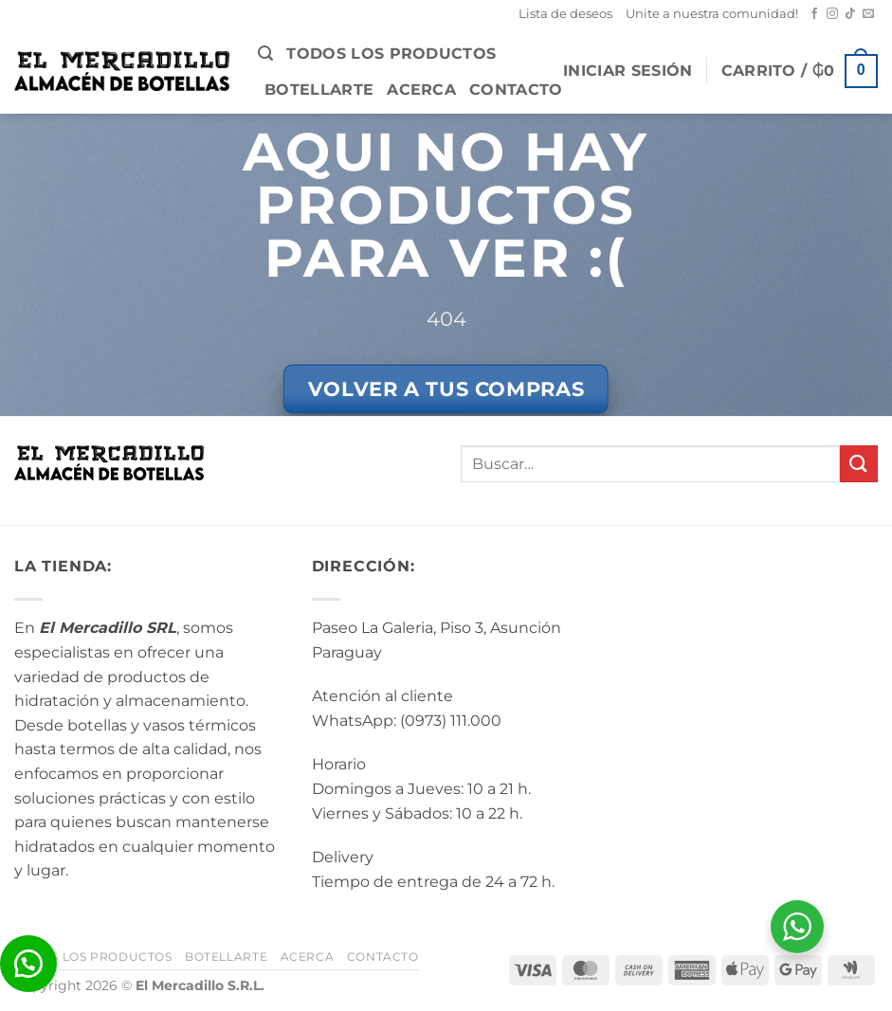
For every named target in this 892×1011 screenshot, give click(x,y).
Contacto (516, 90)
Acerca (421, 90)
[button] (265, 53)
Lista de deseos (565, 14)
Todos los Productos (391, 54)
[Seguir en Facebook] (814, 14)
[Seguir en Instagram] (832, 14)
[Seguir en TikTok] (850, 14)
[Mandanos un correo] (868, 14)
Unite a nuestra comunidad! (712, 14)
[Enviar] (859, 463)
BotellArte (318, 90)
